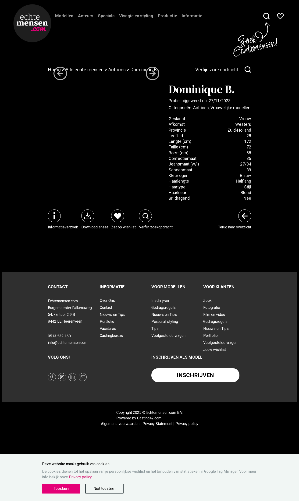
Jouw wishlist (214, 400)
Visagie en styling (136, 22)
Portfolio (107, 372)
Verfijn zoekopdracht (223, 69)
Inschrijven (160, 351)
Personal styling (164, 372)
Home (54, 69)
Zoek (207, 351)
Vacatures (108, 379)
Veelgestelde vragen (168, 386)
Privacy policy (80, 477)
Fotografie (211, 358)
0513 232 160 (59, 386)
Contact (106, 358)
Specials (106, 22)
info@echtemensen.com (67, 393)
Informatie (192, 22)
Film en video (214, 365)
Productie (167, 22)
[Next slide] (152, 198)
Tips (155, 379)
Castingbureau (111, 386)
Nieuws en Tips (112, 365)
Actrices (117, 69)
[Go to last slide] (60, 198)
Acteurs (85, 22)
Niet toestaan (104, 488)
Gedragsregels (163, 358)
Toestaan (61, 488)
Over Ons (107, 351)
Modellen (64, 22)
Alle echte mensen (84, 69)
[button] (67, 235)
